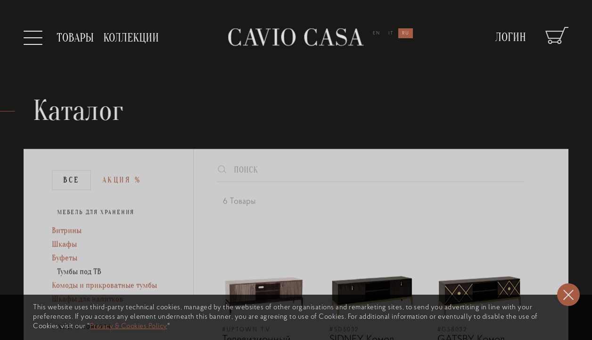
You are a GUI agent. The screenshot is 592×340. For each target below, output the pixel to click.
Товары (75, 38)
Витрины (67, 247)
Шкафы (65, 261)
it (391, 33)
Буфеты (65, 276)
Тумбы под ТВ (80, 291)
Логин (510, 32)
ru (406, 33)
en (376, 33)
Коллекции (131, 38)
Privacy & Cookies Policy (128, 326)
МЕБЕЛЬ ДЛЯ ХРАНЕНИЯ (96, 228)
